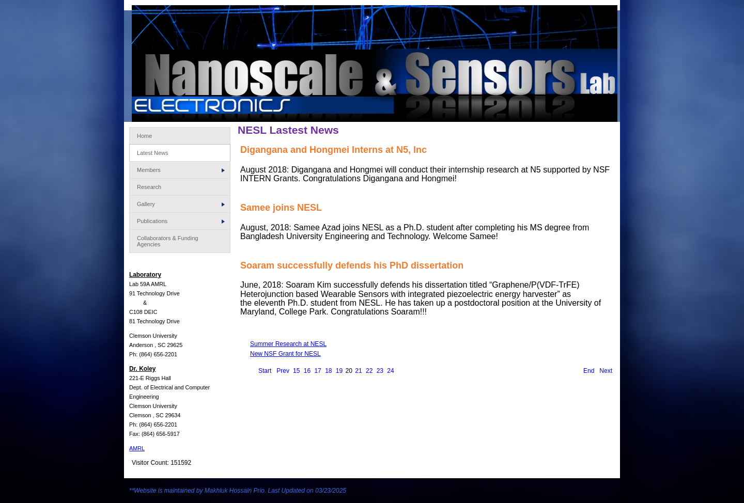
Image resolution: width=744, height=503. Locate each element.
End (588, 370)
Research (149, 187)
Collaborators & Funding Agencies (167, 241)
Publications (181, 221)
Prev (282, 370)
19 (339, 370)
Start (264, 370)
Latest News (152, 153)
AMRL (137, 448)
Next (605, 370)
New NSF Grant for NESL (285, 353)
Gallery (181, 204)
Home (144, 136)
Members (181, 170)
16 (307, 370)
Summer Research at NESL (288, 344)
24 (390, 370)
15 (296, 370)
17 (317, 370)
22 (369, 370)
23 (380, 370)
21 (358, 370)
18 (328, 370)
